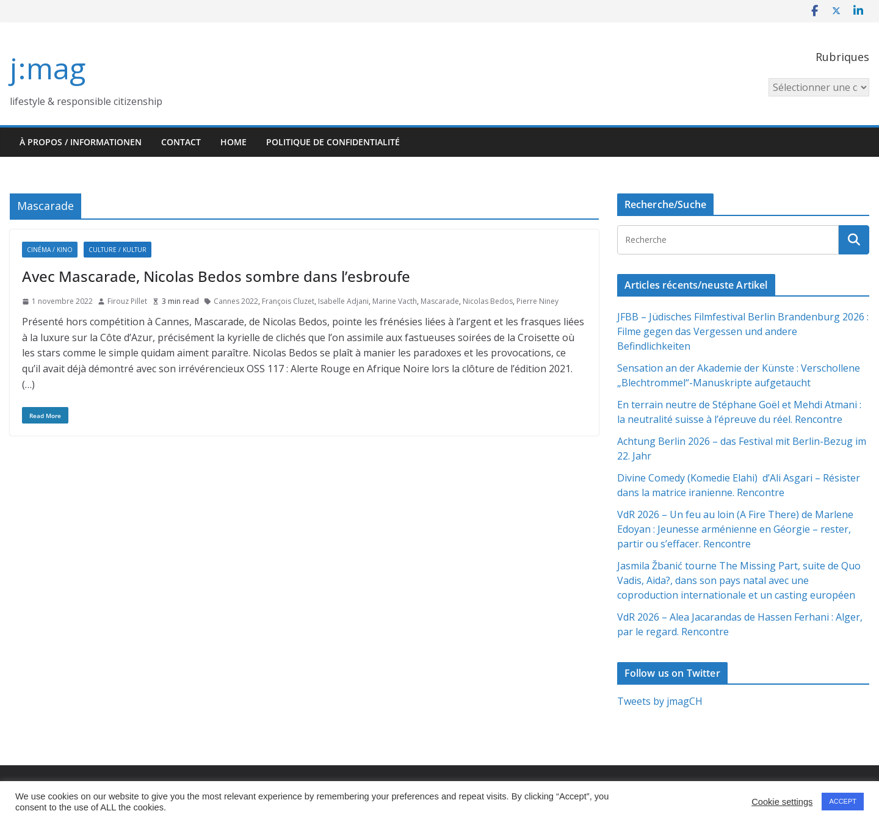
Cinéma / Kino (50, 249)
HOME (233, 142)
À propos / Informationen (81, 142)
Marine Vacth (394, 301)
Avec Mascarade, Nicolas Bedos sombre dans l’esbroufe (216, 276)
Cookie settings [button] (781, 802)
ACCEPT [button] (842, 801)
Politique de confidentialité (333, 142)
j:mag (47, 68)
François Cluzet (288, 301)
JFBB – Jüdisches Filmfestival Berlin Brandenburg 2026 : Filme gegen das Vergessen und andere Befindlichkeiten (743, 331)
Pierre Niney (537, 301)
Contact (181, 142)
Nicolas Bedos (488, 301)
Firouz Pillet (127, 301)
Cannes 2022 (236, 301)
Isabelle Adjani (343, 301)
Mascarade (440, 301)
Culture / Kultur (117, 249)
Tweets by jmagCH (660, 701)
